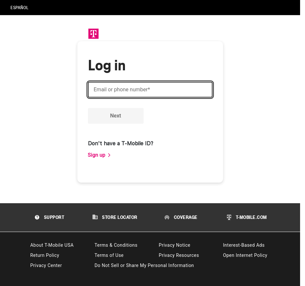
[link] (100, 155)
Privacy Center (46, 265)
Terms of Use (109, 255)
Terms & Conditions (115, 245)
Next (115, 116)
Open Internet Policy (245, 255)
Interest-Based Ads (244, 245)
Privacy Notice (174, 245)
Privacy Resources (179, 255)
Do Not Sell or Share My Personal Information (144, 265)
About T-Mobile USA (51, 245)
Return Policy (44, 255)
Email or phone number (122, 89)
